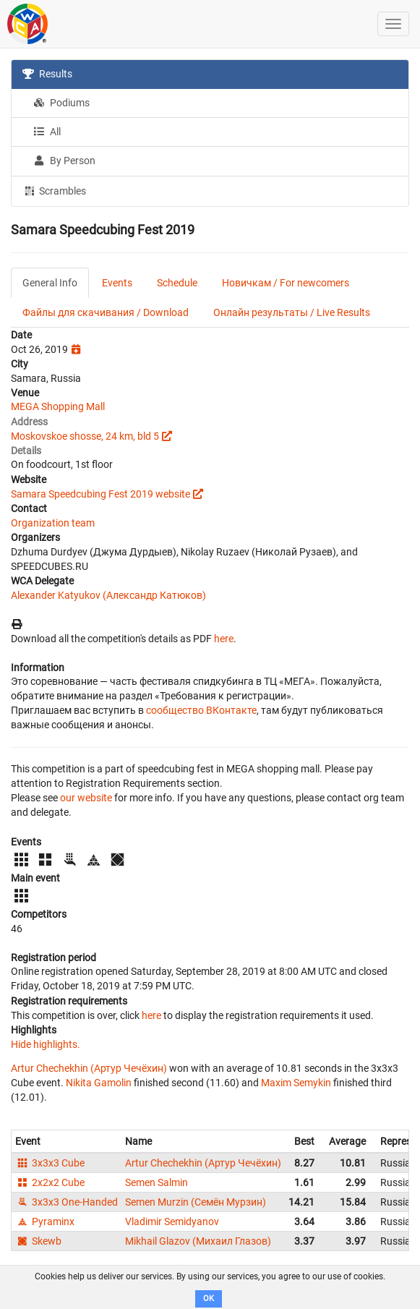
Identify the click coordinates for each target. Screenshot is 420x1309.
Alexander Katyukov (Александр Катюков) (108, 595)
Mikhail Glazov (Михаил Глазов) (198, 1241)
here (223, 638)
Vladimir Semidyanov (172, 1221)
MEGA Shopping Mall (58, 406)
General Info (49, 283)
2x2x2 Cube (50, 1182)
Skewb (38, 1241)
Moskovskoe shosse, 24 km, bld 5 (85, 436)
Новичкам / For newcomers (285, 283)
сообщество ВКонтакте (201, 710)
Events (117, 283)
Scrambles (54, 190)
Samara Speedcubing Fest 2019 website (100, 494)
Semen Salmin (156, 1182)
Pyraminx (44, 1221)
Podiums (61, 102)
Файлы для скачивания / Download (105, 312)
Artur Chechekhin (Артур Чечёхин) (89, 1068)
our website (86, 797)
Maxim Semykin (296, 1082)
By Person (64, 160)
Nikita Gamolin (99, 1082)
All (47, 131)
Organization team (53, 523)
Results (47, 74)
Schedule (177, 283)
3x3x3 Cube (50, 1163)
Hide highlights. (45, 1044)
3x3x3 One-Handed (66, 1202)
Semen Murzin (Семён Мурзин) (195, 1202)
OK (208, 1298)
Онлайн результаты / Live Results (291, 312)
